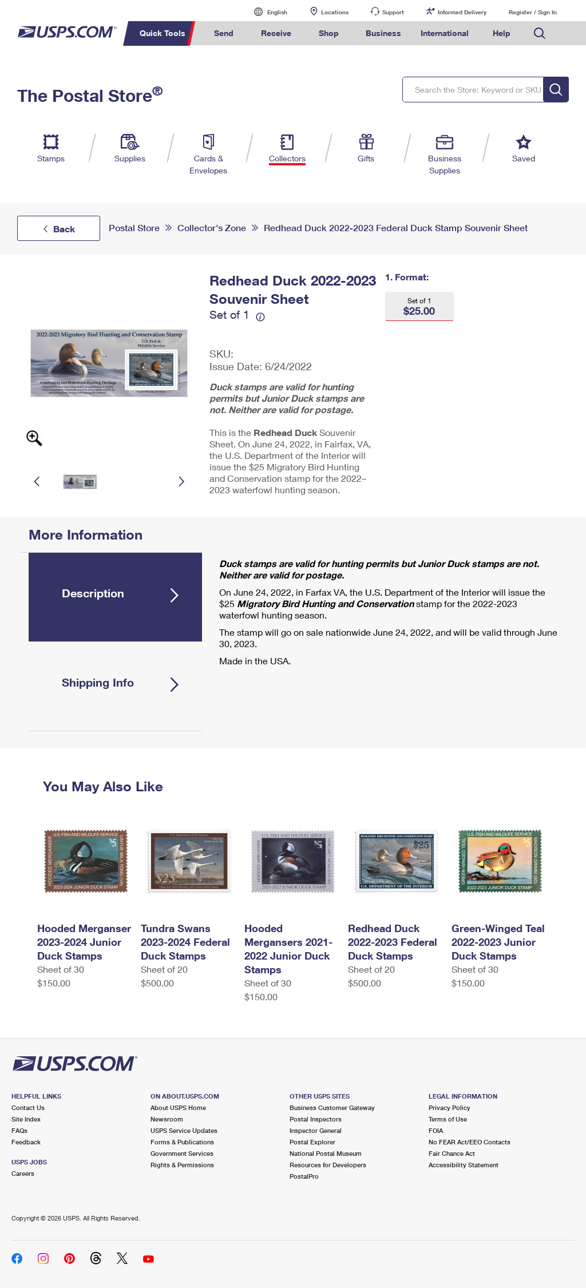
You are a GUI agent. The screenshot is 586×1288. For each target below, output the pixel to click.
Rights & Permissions (182, 1164)
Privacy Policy (449, 1107)
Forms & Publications (182, 1142)
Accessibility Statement (463, 1164)
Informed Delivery (462, 12)
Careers (22, 1173)
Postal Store (134, 228)
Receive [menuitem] (276, 33)
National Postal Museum (326, 1153)
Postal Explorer (312, 1142)
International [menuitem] (445, 33)
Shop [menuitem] (329, 33)
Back (64, 228)
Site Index (26, 1119)
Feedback (26, 1142)
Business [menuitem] (383, 33)
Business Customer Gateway (332, 1107)
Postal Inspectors (316, 1119)
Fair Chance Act (452, 1153)
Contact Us (28, 1107)
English (265, 11)
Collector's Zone (211, 228)
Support (393, 12)
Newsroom (167, 1119)
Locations (335, 12)
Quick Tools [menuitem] (162, 33)
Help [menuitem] (501, 33)
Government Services (182, 1153)
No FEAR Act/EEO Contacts (469, 1142)
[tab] (115, 597)
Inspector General (316, 1130)
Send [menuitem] (223, 33)
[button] (419, 306)
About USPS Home (178, 1107)
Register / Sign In (533, 12)
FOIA (436, 1130)
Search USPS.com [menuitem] (539, 33)
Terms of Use (448, 1119)
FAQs (19, 1130)
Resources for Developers (328, 1164)
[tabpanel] (384, 615)
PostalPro (304, 1176)
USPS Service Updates (184, 1130)
